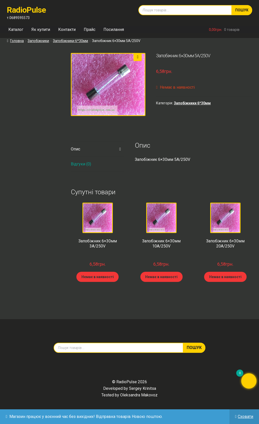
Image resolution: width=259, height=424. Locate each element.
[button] (138, 57)
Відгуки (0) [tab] (81, 164)
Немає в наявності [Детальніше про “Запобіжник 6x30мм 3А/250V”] (97, 277)
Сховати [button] (245, 416)
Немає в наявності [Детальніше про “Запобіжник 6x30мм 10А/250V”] (161, 277)
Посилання (113, 29)
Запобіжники (38, 41)
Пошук (241, 10)
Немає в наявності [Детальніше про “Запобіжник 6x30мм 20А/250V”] (225, 277)
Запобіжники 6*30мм (70, 41)
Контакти (67, 29)
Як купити (40, 29)
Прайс (89, 29)
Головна (17, 41)
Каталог (15, 29)
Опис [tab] (75, 149)
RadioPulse (26, 10)
